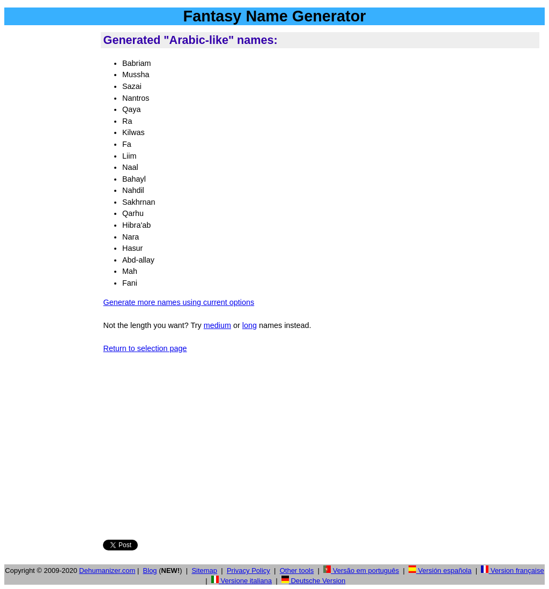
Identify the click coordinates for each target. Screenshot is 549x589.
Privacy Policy (248, 570)
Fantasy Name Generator (274, 16)
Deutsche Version (313, 581)
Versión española (440, 570)
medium (217, 325)
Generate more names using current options (179, 302)
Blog (150, 570)
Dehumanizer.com (107, 570)
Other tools (297, 570)
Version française (512, 570)
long (249, 325)
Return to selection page (145, 348)
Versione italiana (241, 581)
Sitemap (204, 570)
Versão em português (361, 570)
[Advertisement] (50, 192)
